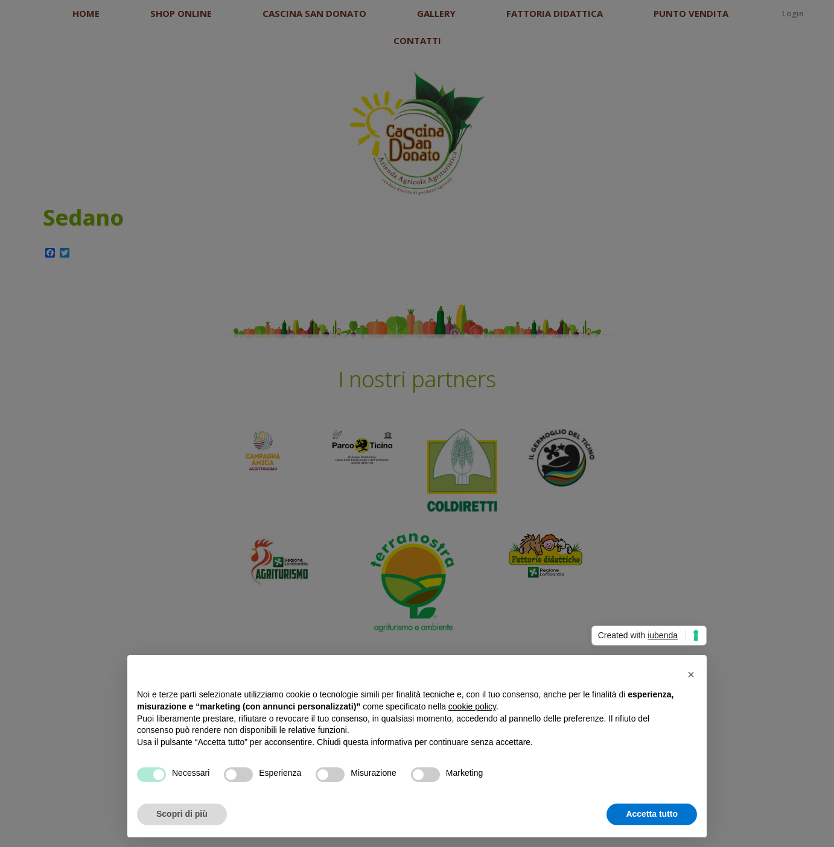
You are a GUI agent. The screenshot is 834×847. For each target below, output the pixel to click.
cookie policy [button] (472, 706)
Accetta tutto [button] (652, 814)
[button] (691, 674)
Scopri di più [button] (182, 814)
